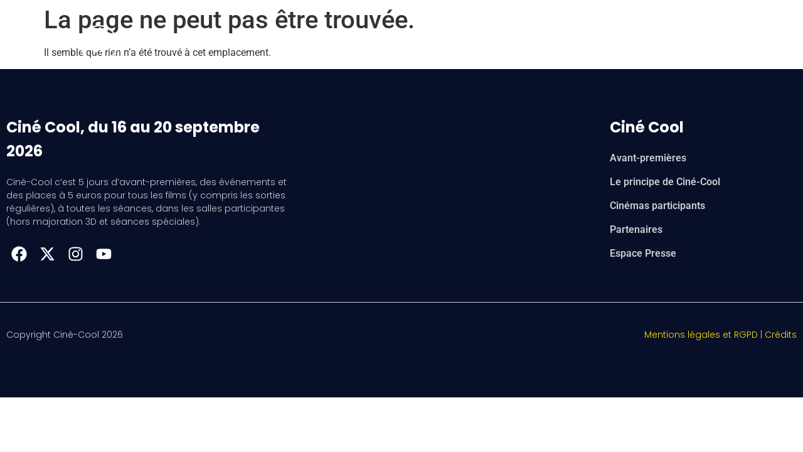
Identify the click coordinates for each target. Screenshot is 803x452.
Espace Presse (643, 253)
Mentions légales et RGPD (701, 334)
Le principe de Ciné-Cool (665, 182)
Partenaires (636, 229)
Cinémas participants (657, 206)
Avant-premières (648, 158)
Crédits (781, 334)
